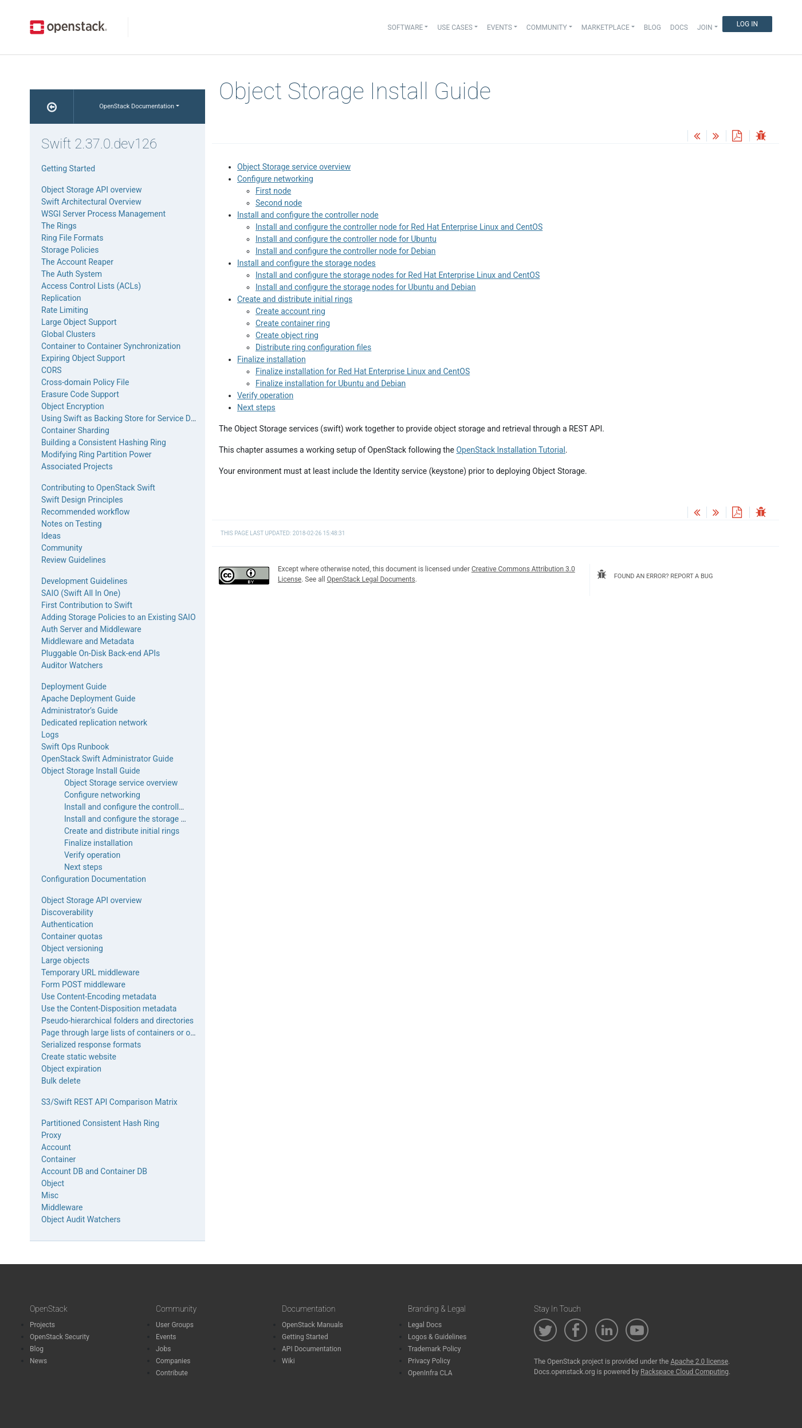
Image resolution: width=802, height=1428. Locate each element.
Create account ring (290, 311)
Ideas (51, 535)
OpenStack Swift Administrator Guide (107, 758)
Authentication (67, 924)
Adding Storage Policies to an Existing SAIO (118, 617)
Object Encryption (72, 406)
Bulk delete (61, 1080)
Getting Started (68, 168)
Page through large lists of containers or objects (126, 1032)
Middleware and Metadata (87, 641)
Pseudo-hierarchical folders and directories (117, 1020)
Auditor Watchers (72, 665)
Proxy (51, 1135)
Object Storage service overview (294, 166)
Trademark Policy (434, 1349)
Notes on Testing (71, 523)
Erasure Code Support (80, 394)
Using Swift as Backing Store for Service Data (121, 418)
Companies (173, 1361)
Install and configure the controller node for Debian (345, 251)
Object (52, 1183)
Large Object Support (79, 322)
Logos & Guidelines (437, 1337)
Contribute (172, 1373)
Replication (61, 298)
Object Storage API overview (91, 189)
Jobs (163, 1349)
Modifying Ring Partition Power (96, 454)
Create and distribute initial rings (294, 299)
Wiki (288, 1361)
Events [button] (499, 27)
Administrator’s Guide (79, 710)
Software (405, 27)
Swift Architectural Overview (91, 201)
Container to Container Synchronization (110, 346)
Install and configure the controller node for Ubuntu (346, 239)
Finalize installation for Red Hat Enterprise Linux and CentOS (362, 371)
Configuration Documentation (93, 879)
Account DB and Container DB (94, 1171)
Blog (652, 27)
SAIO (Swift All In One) (80, 593)
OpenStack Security (59, 1337)
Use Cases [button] (454, 27)
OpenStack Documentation (136, 106)
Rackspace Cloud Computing (684, 1372)
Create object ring (287, 335)
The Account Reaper (77, 261)
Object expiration (71, 1068)
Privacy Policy (429, 1361)
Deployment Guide (74, 686)
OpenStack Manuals (312, 1325)
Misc (49, 1195)
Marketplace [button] (605, 27)
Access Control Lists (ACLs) (91, 286)
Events (166, 1337)
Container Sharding (75, 430)
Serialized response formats (91, 1044)
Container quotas (72, 936)
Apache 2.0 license (699, 1362)
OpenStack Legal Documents (371, 579)
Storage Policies (70, 249)
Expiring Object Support (83, 358)
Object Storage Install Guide (90, 770)
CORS (51, 370)
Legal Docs (425, 1325)
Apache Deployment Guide (88, 698)
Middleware (61, 1207)
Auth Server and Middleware (91, 629)
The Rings (59, 225)
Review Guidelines (73, 559)
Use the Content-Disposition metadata (108, 1008)
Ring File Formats (72, 237)
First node (273, 190)
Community (61, 547)
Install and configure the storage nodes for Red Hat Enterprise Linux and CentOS (397, 275)
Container (58, 1159)
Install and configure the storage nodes (306, 263)
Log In (747, 24)
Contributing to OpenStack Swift (98, 487)
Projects (42, 1325)
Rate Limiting (64, 310)
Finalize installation (271, 359)
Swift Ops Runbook (75, 746)
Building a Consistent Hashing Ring (103, 442)
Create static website (78, 1056)
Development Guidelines (84, 581)
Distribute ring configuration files (313, 347)
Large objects (65, 960)
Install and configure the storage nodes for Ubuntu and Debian (365, 287)
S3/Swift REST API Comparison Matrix (109, 1102)
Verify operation (265, 395)
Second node (278, 202)
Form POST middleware (83, 984)
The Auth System (71, 273)
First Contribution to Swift (86, 605)
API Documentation (311, 1349)
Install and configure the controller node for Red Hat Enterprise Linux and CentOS (398, 227)
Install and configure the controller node (308, 214)
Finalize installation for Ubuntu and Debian (330, 383)
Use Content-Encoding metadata (98, 996)
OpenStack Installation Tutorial (510, 449)
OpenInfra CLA (430, 1373)
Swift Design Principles (82, 499)
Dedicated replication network (94, 722)
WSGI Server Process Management (103, 213)
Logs (50, 734)
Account (56, 1147)
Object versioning (72, 948)
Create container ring (292, 323)
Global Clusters (68, 334)
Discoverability (67, 912)
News (38, 1361)
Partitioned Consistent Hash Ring (100, 1123)
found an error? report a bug (655, 575)
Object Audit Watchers (81, 1219)
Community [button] (546, 27)
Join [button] (705, 27)
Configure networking (275, 178)
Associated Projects (77, 466)
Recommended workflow (85, 511)
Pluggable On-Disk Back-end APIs (100, 653)
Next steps (256, 407)
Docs (679, 27)
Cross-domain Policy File (85, 382)
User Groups (175, 1325)
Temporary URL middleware (90, 972)
